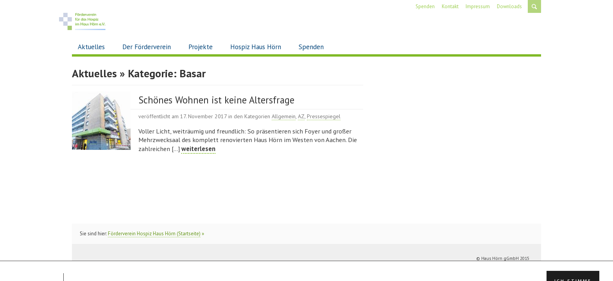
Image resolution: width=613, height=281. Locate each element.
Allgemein (284, 116)
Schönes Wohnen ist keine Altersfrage (216, 100)
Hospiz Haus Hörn (255, 47)
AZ (301, 116)
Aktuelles (91, 47)
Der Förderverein (146, 47)
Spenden (311, 47)
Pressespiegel (324, 116)
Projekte (200, 47)
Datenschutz (516, 268)
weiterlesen (198, 148)
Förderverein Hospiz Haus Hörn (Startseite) (154, 233)
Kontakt (450, 6)
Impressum (478, 6)
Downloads (509, 6)
